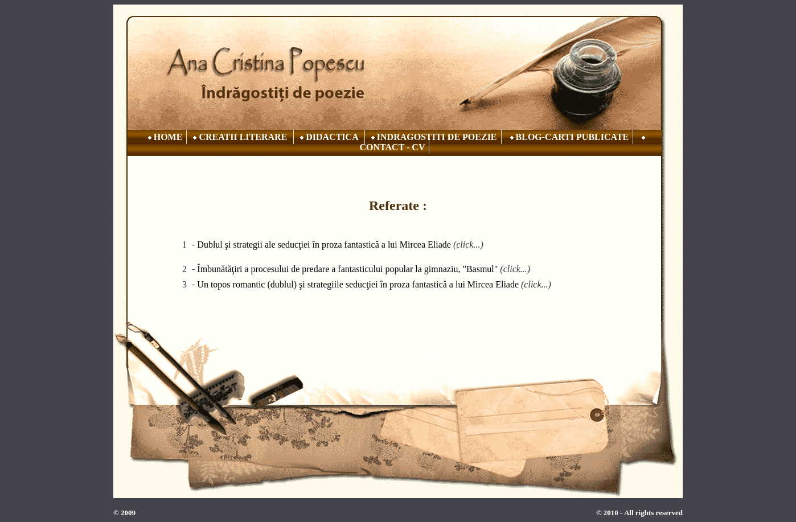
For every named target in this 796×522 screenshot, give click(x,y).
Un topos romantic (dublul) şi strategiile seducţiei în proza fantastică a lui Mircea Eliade (358, 284)
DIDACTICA (329, 137)
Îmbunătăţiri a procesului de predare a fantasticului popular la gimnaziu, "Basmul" (347, 269)
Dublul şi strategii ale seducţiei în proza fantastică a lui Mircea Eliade (324, 244)
